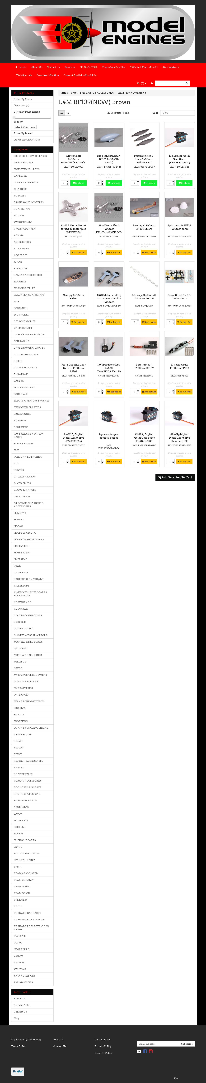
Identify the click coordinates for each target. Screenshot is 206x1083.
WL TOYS (20, 969)
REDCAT (19, 747)
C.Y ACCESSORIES (24, 321)
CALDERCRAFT (23, 328)
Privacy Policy (103, 1046)
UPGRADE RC (21, 949)
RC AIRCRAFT (22, 209)
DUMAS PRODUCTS (25, 367)
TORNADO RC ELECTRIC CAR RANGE (31, 928)
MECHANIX (21, 648)
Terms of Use (102, 1039)
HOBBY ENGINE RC (25, 532)
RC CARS (19, 215)
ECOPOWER (21, 394)
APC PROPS (20, 255)
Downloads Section (48, 75)
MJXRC (18, 668)
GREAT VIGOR (22, 496)
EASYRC (19, 381)
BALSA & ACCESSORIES (28, 275)
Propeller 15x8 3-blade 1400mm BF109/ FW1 (144, 159)
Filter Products (24, 93)
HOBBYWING (22, 552)
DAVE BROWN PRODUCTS (29, 347)
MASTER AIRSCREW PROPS (30, 635)
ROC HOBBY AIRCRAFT (28, 787)
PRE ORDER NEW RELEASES (30, 156)
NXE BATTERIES (23, 688)
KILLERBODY (21, 585)
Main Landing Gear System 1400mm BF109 (73, 368)
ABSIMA (19, 235)
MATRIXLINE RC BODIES (28, 642)
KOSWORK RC (22, 602)
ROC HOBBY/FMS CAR (27, 794)
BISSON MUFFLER (24, 288)
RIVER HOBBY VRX (24, 228)
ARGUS (18, 262)
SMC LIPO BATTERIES (27, 853)
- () (141, 83)
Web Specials (24, 75)
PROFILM (19, 708)
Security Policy (103, 1053)
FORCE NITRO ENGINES (28, 457)
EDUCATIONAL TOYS (27, 169)
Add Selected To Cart (175, 477)
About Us (36, 67)
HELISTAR (20, 513)
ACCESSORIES (22, 242)
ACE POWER (21, 248)
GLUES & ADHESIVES (26, 182)
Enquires (70, 67)
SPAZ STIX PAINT (24, 860)
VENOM (18, 956)
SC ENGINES (21, 820)
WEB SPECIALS (23, 222)
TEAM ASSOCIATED (26, 873)
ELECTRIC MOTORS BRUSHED (32, 400)
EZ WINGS (20, 420)
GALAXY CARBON (25, 476)
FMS (16, 450)
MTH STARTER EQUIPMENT (30, 675)
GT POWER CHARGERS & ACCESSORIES (28, 505)
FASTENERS (21, 427)
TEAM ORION (22, 893)
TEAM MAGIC (22, 886)
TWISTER (20, 936)
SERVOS (18, 833)
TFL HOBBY (21, 899)
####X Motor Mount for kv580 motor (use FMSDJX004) (73, 229)
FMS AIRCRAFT (28, 139)
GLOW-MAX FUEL (25, 490)
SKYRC (18, 847)
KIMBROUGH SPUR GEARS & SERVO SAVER (30, 594)
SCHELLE (19, 827)
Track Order (18, 1046)
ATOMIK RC (21, 268)
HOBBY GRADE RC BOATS (29, 539)
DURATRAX (21, 374)
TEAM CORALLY (24, 880)
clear (33, 127)
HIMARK (19, 519)
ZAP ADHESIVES (23, 982)
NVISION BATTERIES (26, 681)
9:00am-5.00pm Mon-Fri (144, 67)
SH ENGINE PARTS (25, 840)
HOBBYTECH (21, 546)
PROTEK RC (21, 721)
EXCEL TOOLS (22, 414)
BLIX (16, 301)
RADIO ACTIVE (23, 734)
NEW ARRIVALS (23, 162)
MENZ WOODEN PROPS (28, 655)
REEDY (18, 754)
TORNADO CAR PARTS (27, 913)
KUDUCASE (21, 608)
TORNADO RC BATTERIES (29, 919)
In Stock (22, 105)
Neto (176, 1078)
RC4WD (18, 741)
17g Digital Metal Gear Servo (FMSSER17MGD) (179, 159)
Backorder (78, 252)
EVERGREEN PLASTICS (27, 407)
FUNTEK (19, 470)
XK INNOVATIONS (25, 975)
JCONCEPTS (21, 572)
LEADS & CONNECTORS (28, 615)
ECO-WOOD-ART (24, 387)
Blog (16, 1018)
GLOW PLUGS (22, 483)
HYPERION (20, 559)
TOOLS (18, 906)
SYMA (17, 866)
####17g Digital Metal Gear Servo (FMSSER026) (73, 438)
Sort (155, 113)
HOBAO (18, 526)
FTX (16, 463)
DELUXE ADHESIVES (26, 354)
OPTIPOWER (21, 694)
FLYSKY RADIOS (23, 443)
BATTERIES (20, 176)
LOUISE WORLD (23, 628)
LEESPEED (20, 622)
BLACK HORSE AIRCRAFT (29, 295)
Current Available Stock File (80, 75)
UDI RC (18, 942)
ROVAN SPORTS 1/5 (25, 800)
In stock (78, 183)
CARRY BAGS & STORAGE (29, 334)
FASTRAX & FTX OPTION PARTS (29, 435)
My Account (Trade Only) (26, 1039)
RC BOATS (20, 195)
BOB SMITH (21, 308)
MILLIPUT (20, 661)
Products (21, 67)
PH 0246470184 (88, 67)
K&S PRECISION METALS (28, 579)
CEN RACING (21, 341)
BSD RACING (21, 314)
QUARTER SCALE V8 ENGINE (31, 728)
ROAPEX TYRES (23, 774)
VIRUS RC (19, 962)
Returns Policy (22, 1005)
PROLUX (19, 714)
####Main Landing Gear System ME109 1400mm (109, 298)
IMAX (17, 566)
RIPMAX (19, 767)
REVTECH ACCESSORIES (28, 761)
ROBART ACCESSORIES (28, 780)
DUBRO (18, 361)
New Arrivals (171, 67)
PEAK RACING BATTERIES (29, 701)
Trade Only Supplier (113, 67)
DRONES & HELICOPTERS (29, 202)
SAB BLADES (21, 807)
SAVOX (18, 813)
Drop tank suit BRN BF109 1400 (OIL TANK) (109, 159)
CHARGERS (20, 189)
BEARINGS (20, 281)
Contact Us (53, 67)
